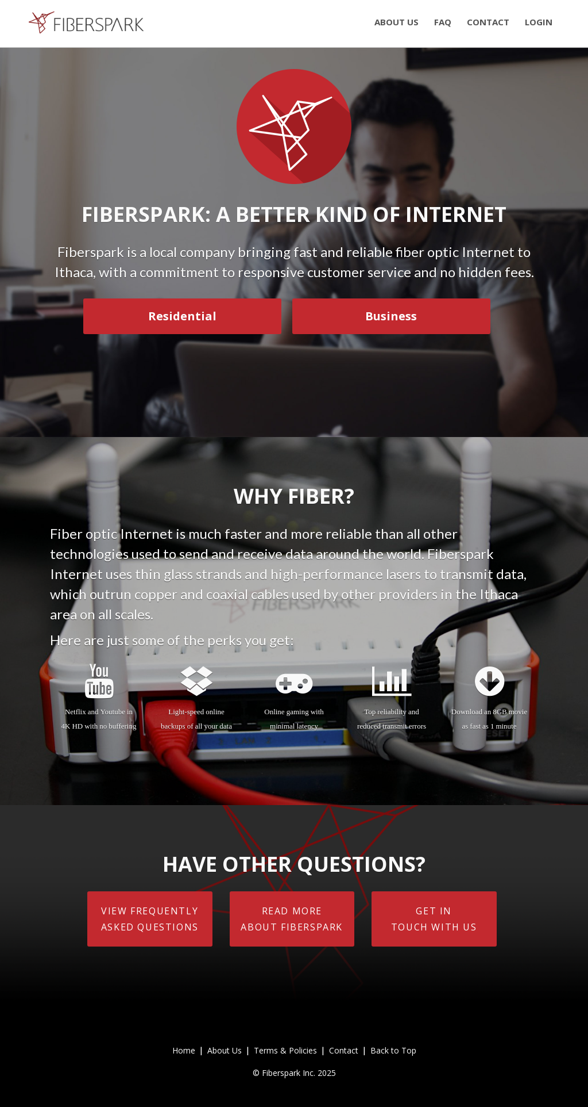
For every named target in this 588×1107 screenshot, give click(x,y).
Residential (182, 316)
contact (488, 22)
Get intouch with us (434, 919)
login (538, 22)
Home (183, 1050)
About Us (224, 1050)
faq (442, 22)
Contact (343, 1050)
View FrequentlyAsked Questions (150, 919)
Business (391, 316)
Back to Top (393, 1050)
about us (396, 22)
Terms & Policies (285, 1050)
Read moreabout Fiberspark (292, 919)
